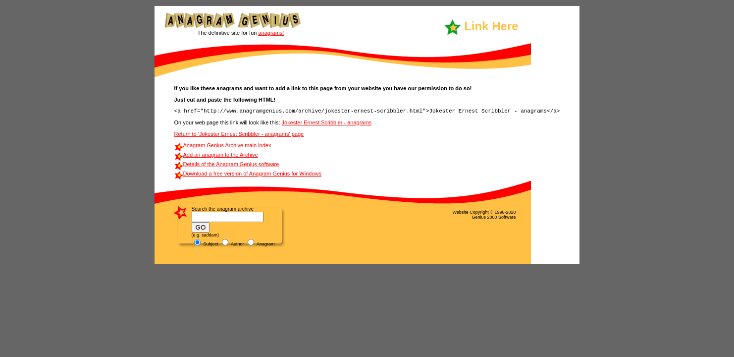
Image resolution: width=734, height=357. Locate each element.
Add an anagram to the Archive (220, 155)
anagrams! (271, 33)
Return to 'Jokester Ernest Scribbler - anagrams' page (239, 134)
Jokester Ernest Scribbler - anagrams (327, 122)
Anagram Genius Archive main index (227, 145)
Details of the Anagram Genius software (231, 164)
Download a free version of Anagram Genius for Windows (252, 174)
